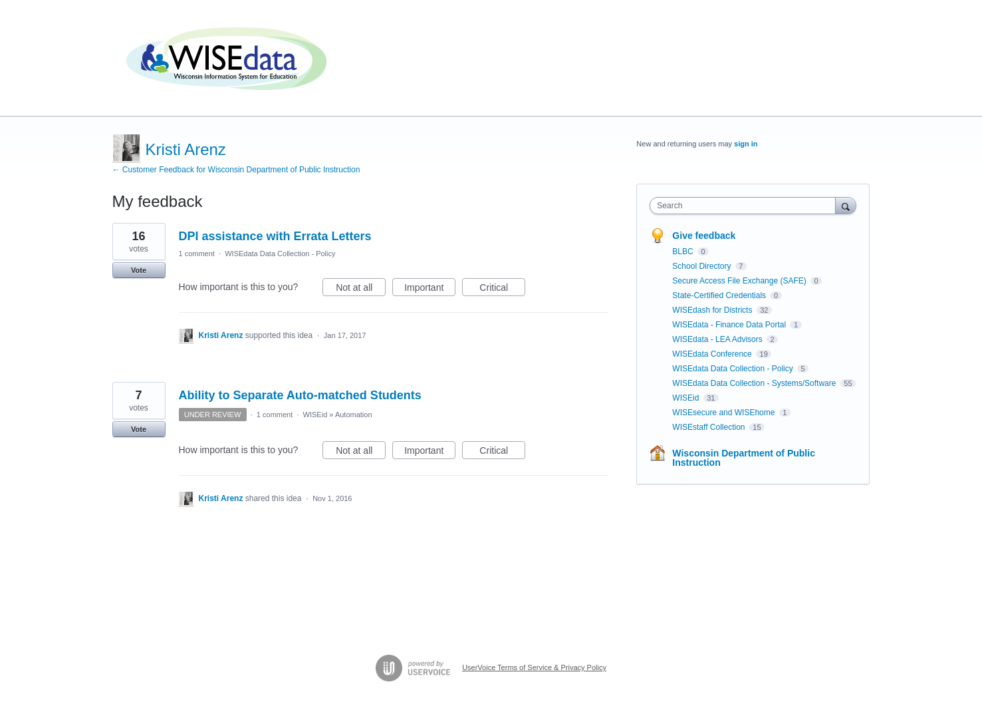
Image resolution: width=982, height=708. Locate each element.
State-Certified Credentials (720, 295)
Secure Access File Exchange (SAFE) (740, 280)
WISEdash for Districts (713, 310)
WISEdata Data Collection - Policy (280, 254)
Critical (502, 289)
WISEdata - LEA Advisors (718, 339)
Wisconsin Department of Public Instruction (743, 458)
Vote (138, 270)
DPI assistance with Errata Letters (275, 236)
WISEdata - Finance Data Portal (730, 324)
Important (429, 289)
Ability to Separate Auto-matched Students (300, 395)
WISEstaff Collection (709, 427)
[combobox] (745, 205)
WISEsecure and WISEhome (724, 412)
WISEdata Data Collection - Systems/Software (755, 383)
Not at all (361, 289)
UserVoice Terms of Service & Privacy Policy (534, 667)
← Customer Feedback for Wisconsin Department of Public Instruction (236, 169)
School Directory (702, 266)
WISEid (315, 415)
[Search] (845, 205)
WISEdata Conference (713, 354)
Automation (353, 415)
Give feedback (703, 235)
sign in (745, 144)
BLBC (683, 251)
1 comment (197, 254)
